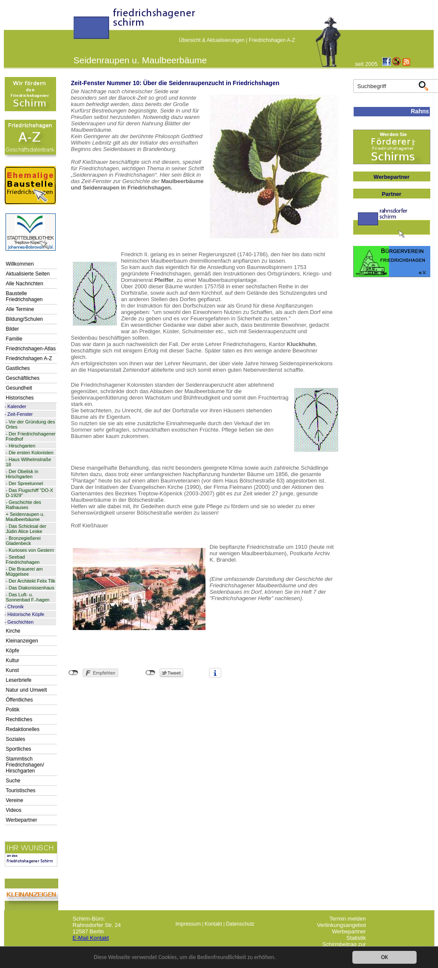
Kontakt (213, 924)
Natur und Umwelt (26, 690)
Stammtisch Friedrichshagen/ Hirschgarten (25, 765)
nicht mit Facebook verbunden (73, 672)
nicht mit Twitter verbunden (150, 672)
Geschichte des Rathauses (24, 505)
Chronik (15, 606)
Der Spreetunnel (26, 483)
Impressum (188, 924)
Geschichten (20, 622)
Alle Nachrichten (24, 284)
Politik (13, 710)
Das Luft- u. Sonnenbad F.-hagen (28, 597)
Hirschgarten (22, 445)
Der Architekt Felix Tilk (32, 580)
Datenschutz (240, 924)
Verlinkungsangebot (341, 925)
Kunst (12, 670)
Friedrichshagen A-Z (272, 40)
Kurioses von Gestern (31, 550)
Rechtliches (19, 719)
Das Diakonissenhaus (31, 587)
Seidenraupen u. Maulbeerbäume (25, 517)
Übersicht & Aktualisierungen (211, 40)
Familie (14, 339)
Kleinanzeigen (22, 641)
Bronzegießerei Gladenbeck (23, 541)
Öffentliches (19, 700)
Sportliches (18, 749)
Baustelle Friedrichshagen (24, 296)
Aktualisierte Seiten (28, 274)
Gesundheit (19, 388)
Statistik (356, 938)
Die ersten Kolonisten (31, 452)
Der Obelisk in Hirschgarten (22, 474)
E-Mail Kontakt (91, 938)
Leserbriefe (19, 680)
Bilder (12, 329)
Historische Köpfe (25, 614)
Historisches (20, 398)
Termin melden (347, 918)
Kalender (16, 406)
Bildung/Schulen (24, 319)
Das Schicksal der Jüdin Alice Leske (26, 529)
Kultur (12, 660)
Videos (13, 810)
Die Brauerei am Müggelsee (24, 571)
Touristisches (21, 790)
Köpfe (12, 651)
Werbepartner (21, 820)
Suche (13, 781)
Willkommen (20, 264)
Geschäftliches (23, 378)
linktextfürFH (79, 26)
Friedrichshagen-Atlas (31, 349)
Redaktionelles (23, 729)
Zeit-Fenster (20, 414)
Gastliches (18, 368)
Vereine (15, 800)
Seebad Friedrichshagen (23, 559)
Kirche (13, 631)
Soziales (15, 739)
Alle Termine (20, 309)
